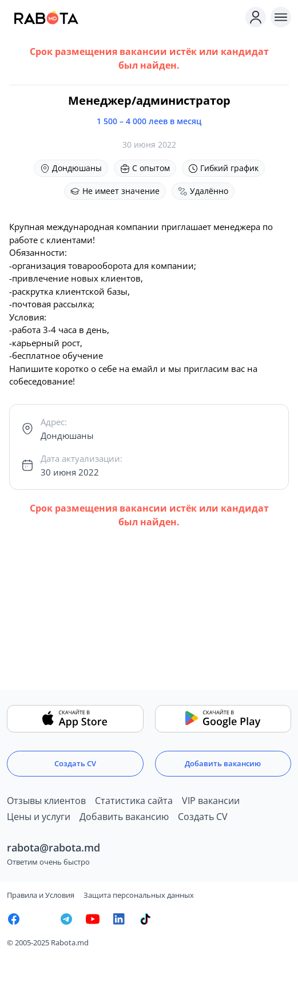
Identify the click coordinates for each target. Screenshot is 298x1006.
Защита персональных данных (139, 895)
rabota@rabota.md (53, 847)
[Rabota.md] (124, 17)
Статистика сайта (134, 800)
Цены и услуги (38, 816)
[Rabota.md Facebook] (13, 919)
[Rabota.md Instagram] (40, 919)
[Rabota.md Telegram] (66, 919)
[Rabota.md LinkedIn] (119, 919)
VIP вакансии (211, 800)
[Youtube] (92, 919)
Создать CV (75, 763)
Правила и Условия (40, 895)
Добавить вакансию (223, 763)
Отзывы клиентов (46, 800)
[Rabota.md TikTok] (145, 919)
